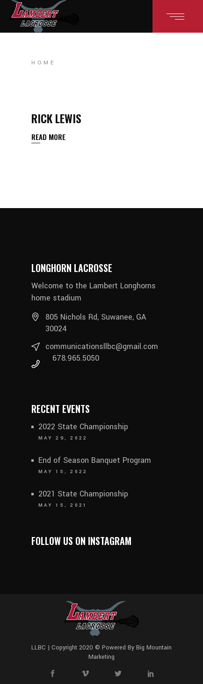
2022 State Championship (83, 426)
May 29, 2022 (63, 438)
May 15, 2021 (63, 505)
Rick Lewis (56, 118)
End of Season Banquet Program (94, 460)
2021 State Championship (83, 494)
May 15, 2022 (63, 471)
